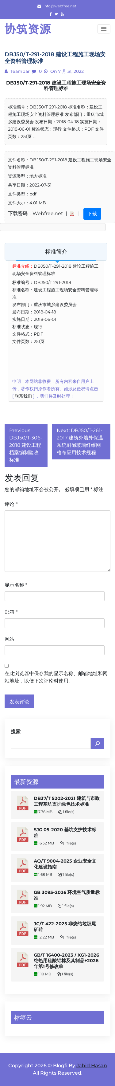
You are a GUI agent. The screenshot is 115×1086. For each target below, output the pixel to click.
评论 (11, 504)
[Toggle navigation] (103, 28)
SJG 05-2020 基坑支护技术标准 (65, 832)
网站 (9, 639)
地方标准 (38, 176)
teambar (19, 71)
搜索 (16, 731)
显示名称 (16, 585)
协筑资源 (28, 29)
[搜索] (97, 743)
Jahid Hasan (91, 1065)
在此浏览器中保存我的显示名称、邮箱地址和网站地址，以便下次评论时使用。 (56, 677)
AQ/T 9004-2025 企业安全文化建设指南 (65, 864)
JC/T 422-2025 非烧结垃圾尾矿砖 (65, 926)
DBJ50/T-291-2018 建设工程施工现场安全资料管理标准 (56, 85)
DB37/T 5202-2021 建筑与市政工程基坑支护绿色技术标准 (67, 801)
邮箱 (11, 612)
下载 (92, 214)
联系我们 (23, 396)
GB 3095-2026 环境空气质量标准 (67, 895)
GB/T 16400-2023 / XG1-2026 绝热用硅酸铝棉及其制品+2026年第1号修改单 (66, 960)
